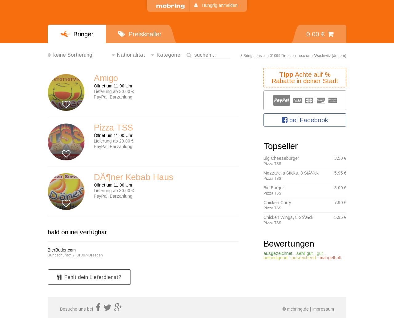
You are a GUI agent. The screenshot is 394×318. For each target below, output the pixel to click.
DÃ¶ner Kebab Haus (133, 177)
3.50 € (340, 158)
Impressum (323, 309)
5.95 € (340, 173)
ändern (339, 56)
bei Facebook (305, 120)
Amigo (106, 78)
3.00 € (340, 187)
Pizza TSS (113, 127)
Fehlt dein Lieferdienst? (89, 277)
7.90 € (340, 202)
